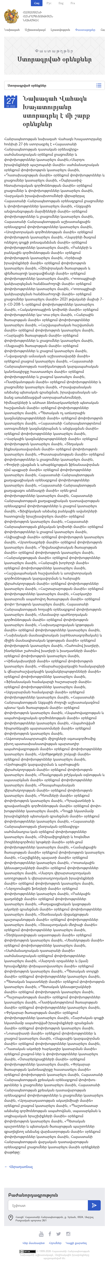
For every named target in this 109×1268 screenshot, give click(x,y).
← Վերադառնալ (18, 1166)
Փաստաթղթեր (85, 30)
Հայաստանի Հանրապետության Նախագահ (38, 16)
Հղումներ (55, 1243)
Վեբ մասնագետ (33, 1243)
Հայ (36, 3)
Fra (73, 3)
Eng (61, 3)
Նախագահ (12, 30)
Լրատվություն (60, 30)
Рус (49, 3)
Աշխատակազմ (35, 30)
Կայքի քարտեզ (76, 1243)
